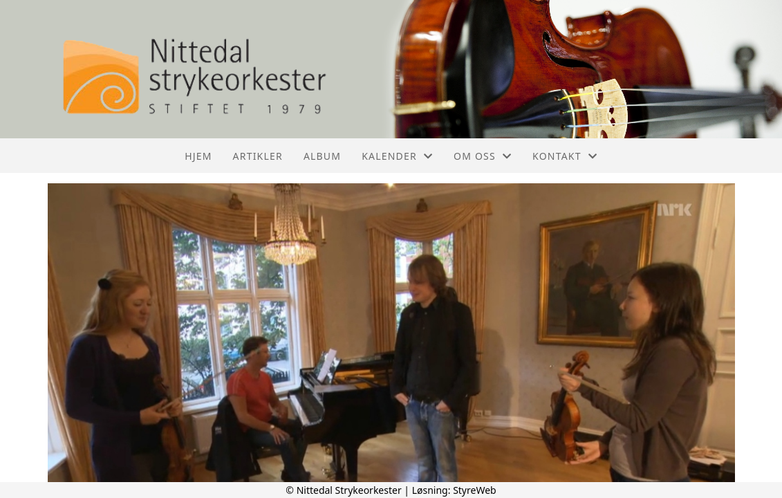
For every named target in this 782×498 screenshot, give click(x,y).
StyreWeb (474, 490)
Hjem (198, 156)
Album (322, 156)
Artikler (258, 156)
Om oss (483, 156)
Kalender (397, 156)
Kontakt (564, 156)
